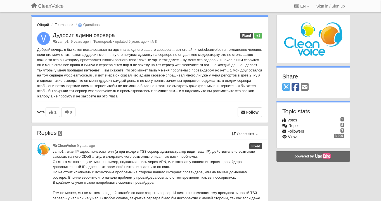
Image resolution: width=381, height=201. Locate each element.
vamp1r (64, 42)
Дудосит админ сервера (84, 35)
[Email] (305, 87)
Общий (43, 25)
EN (301, 6)
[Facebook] (295, 87)
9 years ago (86, 146)
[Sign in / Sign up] (330, 6)
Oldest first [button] (245, 134)
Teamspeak (64, 25)
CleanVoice (67, 146)
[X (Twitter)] (286, 87)
